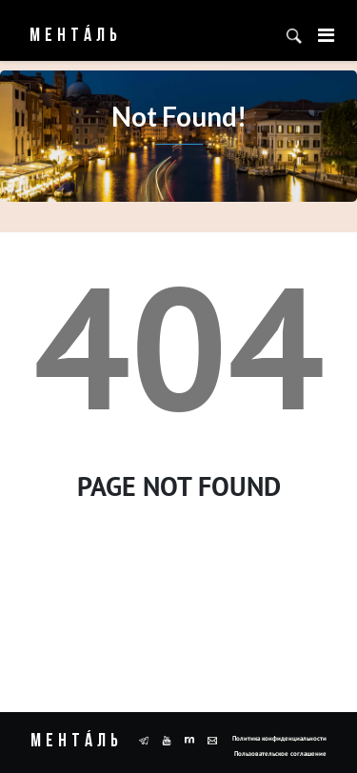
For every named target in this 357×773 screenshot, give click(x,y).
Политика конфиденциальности (279, 738)
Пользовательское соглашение (280, 753)
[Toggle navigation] (326, 35)
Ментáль (63, 36)
